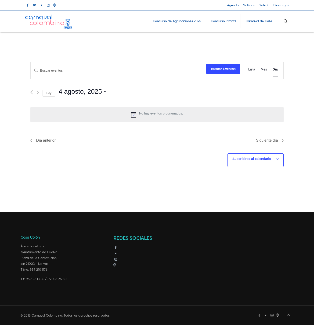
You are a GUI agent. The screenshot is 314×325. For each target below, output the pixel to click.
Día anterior (43, 140)
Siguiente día (269, 140)
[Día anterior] (31, 92)
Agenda (233, 5)
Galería (264, 5)
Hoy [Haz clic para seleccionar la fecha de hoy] (48, 93)
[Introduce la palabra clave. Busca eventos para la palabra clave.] (118, 70)
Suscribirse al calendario (251, 159)
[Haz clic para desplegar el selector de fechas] (82, 91)
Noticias (249, 5)
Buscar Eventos (223, 69)
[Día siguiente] (37, 92)
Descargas (281, 5)
